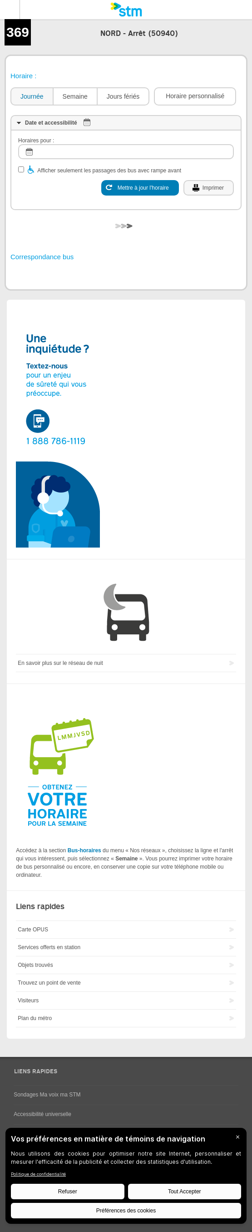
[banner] (126, 9)
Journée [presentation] (32, 96)
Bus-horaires (84, 850)
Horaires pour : (36, 140)
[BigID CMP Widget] (126, 1178)
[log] (126, 151)
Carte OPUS (33, 929)
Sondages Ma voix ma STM (47, 1094)
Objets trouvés (35, 965)
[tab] (31, 96)
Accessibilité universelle (42, 1114)
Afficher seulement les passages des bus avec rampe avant (109, 170)
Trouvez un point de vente (49, 983)
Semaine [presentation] (75, 96)
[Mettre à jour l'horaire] (140, 188)
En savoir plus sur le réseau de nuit (60, 663)
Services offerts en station (49, 947)
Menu (10, 9)
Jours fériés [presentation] (123, 96)
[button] (195, 96)
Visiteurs (28, 1000)
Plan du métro (35, 1018)
